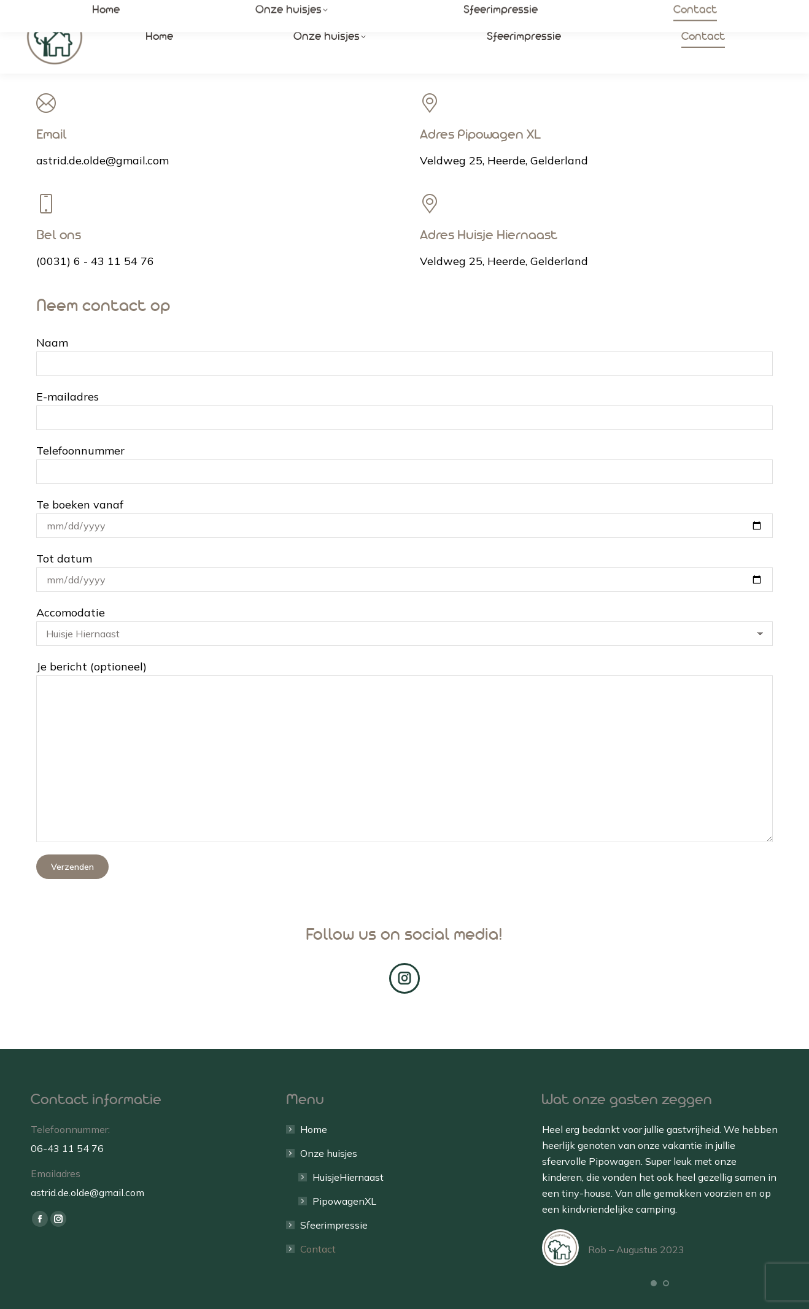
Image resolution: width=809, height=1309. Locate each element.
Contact (318, 1249)
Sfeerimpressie (334, 1225)
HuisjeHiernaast (348, 1177)
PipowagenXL (344, 1201)
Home (313, 1129)
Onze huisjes (322, 1153)
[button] (654, 1283)
